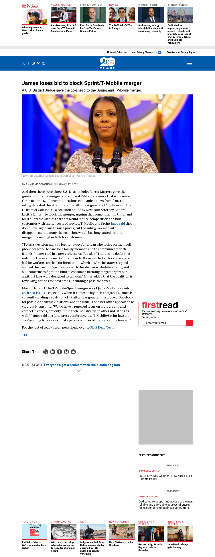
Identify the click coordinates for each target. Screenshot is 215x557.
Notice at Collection (117, 52)
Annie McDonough (39, 184)
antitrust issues (33, 292)
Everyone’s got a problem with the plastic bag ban (82, 364)
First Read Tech (102, 327)
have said (118, 223)
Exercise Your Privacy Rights (181, 52)
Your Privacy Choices (146, 52)
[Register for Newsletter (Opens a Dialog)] (189, 323)
